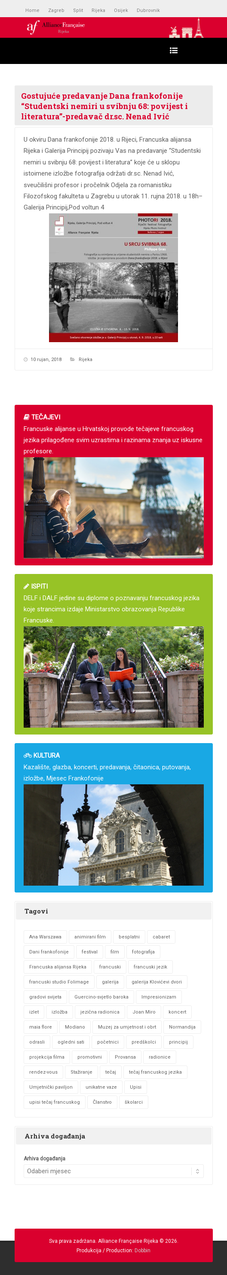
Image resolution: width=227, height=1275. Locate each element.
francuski (110, 967)
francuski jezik (150, 967)
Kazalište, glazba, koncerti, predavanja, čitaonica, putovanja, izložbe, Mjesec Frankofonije (114, 819)
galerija (110, 982)
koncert (177, 1012)
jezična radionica (100, 1012)
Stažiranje (81, 1072)
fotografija (143, 952)
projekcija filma (46, 1057)
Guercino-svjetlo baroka (101, 997)
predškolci (144, 1042)
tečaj (110, 1072)
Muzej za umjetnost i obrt (127, 1027)
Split (78, 10)
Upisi (135, 1087)
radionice (160, 1057)
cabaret (161, 937)
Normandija (182, 1027)
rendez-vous (43, 1072)
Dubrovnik (148, 10)
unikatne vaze (101, 1087)
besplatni (129, 937)
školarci (134, 1102)
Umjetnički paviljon (51, 1087)
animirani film (90, 937)
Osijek (121, 10)
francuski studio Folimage (59, 982)
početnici (108, 1042)
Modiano (75, 1027)
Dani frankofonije (49, 952)
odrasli (37, 1042)
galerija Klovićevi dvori (157, 982)
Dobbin (142, 1251)
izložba (59, 1012)
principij (178, 1042)
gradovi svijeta (45, 997)
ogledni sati (71, 1042)
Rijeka (98, 10)
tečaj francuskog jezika (155, 1072)
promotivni (89, 1057)
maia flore (40, 1027)
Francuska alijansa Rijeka (57, 967)
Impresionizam (158, 997)
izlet (34, 1012)
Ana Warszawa (45, 937)
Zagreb (56, 10)
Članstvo (102, 1102)
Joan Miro (144, 1012)
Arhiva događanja (44, 1159)
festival (90, 952)
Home (32, 10)
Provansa (125, 1057)
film (114, 952)
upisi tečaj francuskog (54, 1102)
